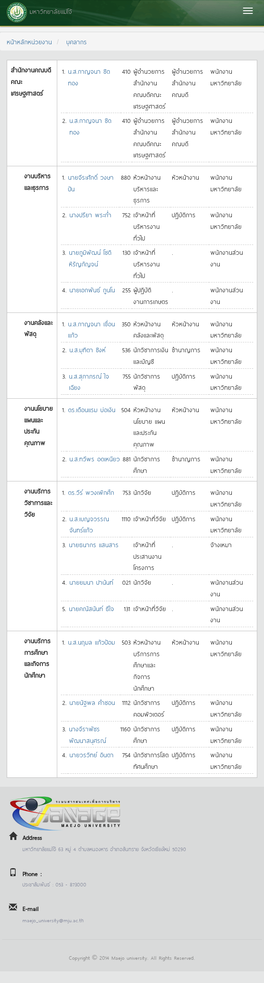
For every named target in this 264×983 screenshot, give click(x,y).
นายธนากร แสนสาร (94, 544)
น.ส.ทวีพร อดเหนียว (94, 458)
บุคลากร (76, 41)
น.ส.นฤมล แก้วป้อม (91, 642)
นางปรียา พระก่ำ (90, 214)
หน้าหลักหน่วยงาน (29, 41)
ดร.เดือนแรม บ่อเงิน (91, 409)
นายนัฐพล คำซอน (92, 702)
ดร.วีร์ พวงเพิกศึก (91, 492)
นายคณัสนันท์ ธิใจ (91, 608)
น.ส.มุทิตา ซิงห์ (87, 349)
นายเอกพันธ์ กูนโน (92, 289)
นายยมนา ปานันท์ (91, 582)
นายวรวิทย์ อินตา (91, 754)
